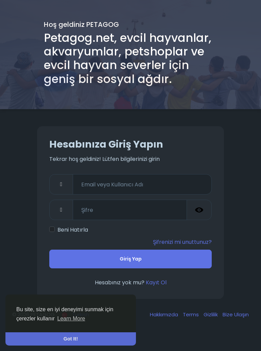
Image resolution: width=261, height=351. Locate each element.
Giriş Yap (131, 258)
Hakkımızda (164, 314)
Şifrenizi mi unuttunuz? (182, 242)
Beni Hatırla (72, 230)
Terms (191, 314)
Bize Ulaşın (236, 314)
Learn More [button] (71, 318)
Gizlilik (211, 314)
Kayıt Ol (156, 282)
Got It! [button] (71, 338)
